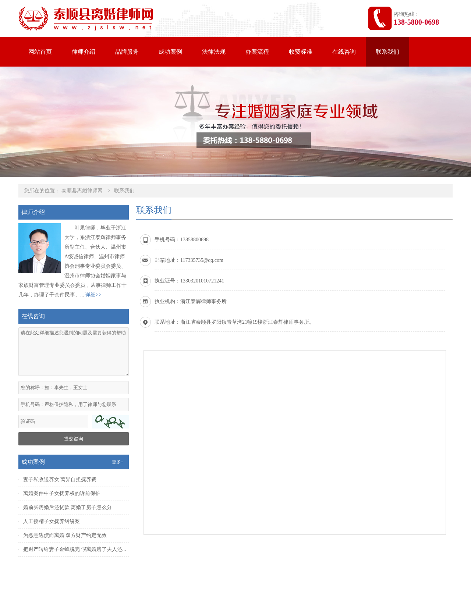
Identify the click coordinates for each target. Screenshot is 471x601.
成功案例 (170, 52)
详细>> (93, 295)
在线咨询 (344, 52)
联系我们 (387, 52)
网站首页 (40, 52)
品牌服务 (127, 52)
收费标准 (300, 52)
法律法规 (214, 52)
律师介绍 (83, 52)
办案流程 (257, 52)
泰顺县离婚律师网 (82, 190)
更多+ (117, 462)
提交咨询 (73, 438)
